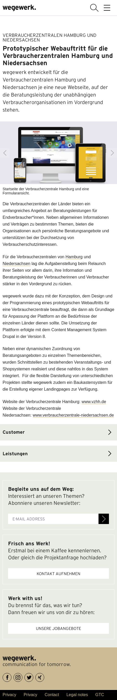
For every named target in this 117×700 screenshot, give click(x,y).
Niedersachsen (16, 263)
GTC (99, 694)
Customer (14, 432)
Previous (4, 153)
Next (112, 153)
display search (94, 8)
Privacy (9, 694)
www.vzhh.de (94, 401)
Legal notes (77, 694)
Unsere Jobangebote (58, 628)
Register (104, 519)
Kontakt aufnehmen (58, 573)
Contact (52, 694)
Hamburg (74, 257)
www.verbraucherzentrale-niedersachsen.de (73, 415)
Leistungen (15, 453)
